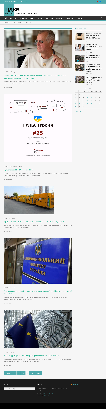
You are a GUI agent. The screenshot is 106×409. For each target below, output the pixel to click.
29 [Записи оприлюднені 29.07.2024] (75, 107)
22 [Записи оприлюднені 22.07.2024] (75, 103)
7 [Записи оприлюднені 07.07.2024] (98, 94)
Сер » (80, 111)
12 (23, 373)
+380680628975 (44, 395)
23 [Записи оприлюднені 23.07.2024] (79, 103)
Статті (32, 18)
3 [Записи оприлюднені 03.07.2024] (83, 94)
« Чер (76, 111)
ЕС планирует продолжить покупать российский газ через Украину (31, 356)
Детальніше (7, 87)
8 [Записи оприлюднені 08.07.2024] (75, 97)
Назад (8, 373)
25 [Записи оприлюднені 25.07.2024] (87, 103)
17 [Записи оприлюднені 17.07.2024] (83, 100)
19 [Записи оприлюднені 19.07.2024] (91, 100)
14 (32, 373)
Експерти (59, 18)
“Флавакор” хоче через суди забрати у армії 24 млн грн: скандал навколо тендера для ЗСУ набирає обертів (94, 68)
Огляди (40, 18)
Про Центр (24, 2)
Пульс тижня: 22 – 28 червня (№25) (18, 170)
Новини (79, 18)
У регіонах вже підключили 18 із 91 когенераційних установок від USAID (34, 222)
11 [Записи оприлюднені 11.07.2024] (87, 97)
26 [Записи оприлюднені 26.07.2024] (91, 103)
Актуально (23, 18)
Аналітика (13, 18)
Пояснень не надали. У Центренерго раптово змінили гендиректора (93, 57)
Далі (38, 373)
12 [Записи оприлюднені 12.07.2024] (91, 97)
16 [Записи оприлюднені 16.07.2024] (79, 100)
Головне (75, 384)
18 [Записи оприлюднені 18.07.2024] (87, 100)
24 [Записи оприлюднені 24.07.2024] (83, 103)
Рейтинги (49, 18)
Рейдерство (70, 18)
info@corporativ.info (47, 393)
